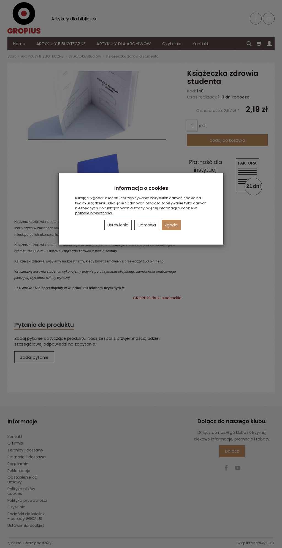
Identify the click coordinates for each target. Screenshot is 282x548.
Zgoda (171, 225)
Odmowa (146, 225)
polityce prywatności (93, 213)
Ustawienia (118, 225)
